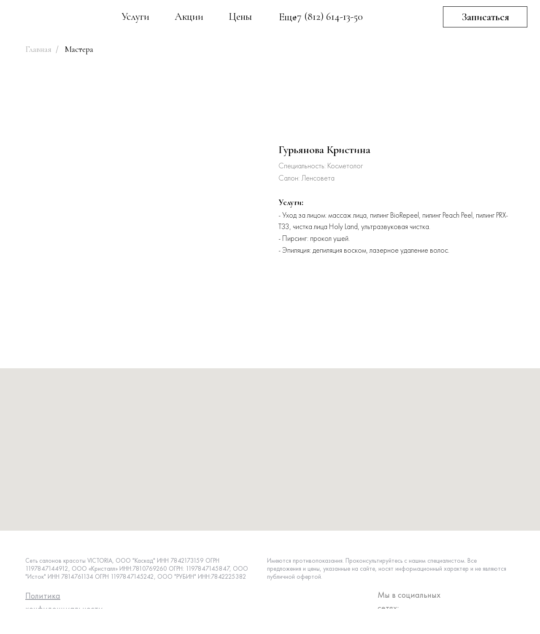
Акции (189, 16)
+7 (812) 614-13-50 (328, 16)
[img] (63, 18)
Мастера (79, 49)
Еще (288, 17)
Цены (240, 16)
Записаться (485, 17)
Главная (38, 49)
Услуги (135, 16)
